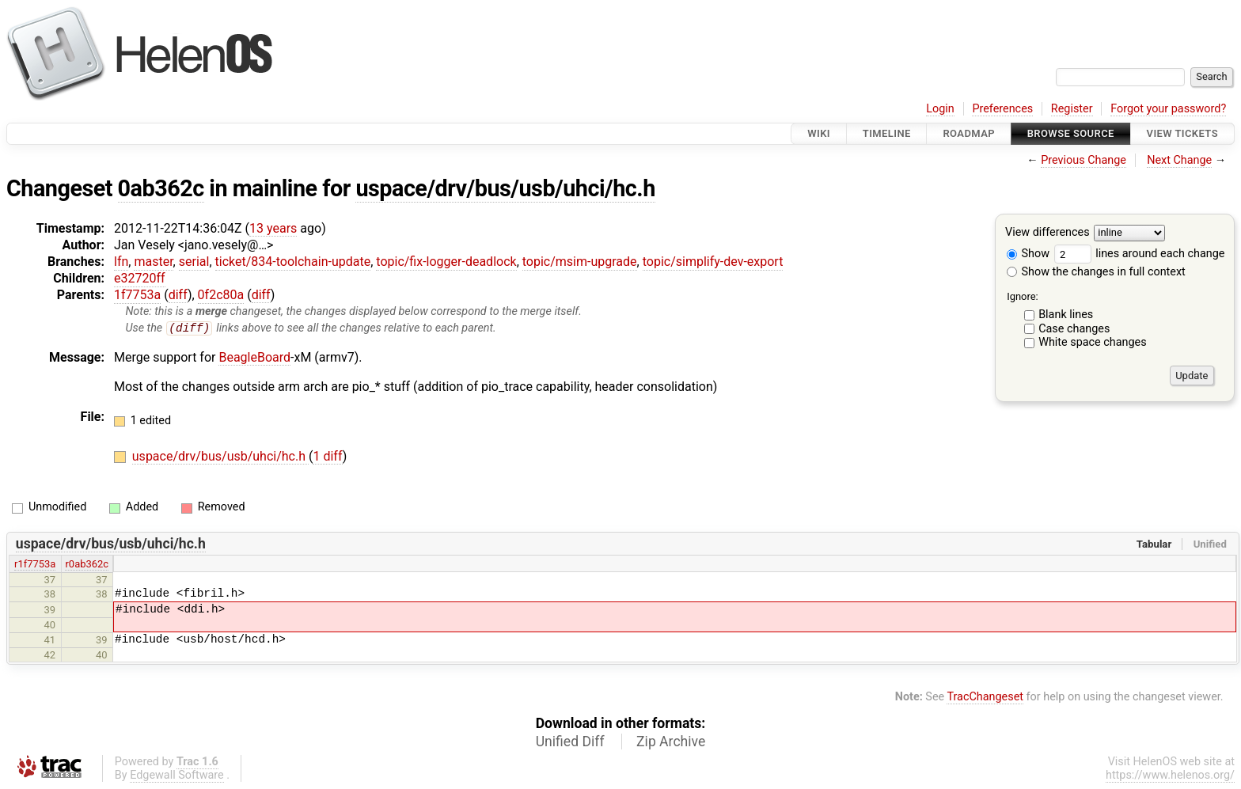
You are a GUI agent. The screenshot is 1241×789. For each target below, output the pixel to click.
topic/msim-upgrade (579, 261)
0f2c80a (221, 294)
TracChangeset (985, 697)
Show (1028, 253)
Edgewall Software (177, 775)
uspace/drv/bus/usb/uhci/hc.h (505, 188)
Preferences (1002, 109)
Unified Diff (570, 741)
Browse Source (1070, 133)
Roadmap (969, 133)
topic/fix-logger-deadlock (446, 261)
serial (194, 261)
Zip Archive (670, 741)
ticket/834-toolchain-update (293, 261)
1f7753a (137, 294)
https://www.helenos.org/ (1170, 775)
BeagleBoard (254, 357)
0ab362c (161, 188)
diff (178, 294)
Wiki (818, 133)
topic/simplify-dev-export (713, 261)
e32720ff (139, 278)
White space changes (1092, 342)
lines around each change (1139, 253)
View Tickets (1182, 133)
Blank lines (1065, 314)
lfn (121, 261)
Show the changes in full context (1096, 272)
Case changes (1074, 329)
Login (940, 109)
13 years (273, 228)
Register (1072, 109)
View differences (1047, 233)
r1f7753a (34, 565)
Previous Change (1083, 160)
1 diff (327, 457)
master (153, 261)
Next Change (1179, 160)
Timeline (887, 133)
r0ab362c (86, 565)
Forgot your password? (1168, 109)
